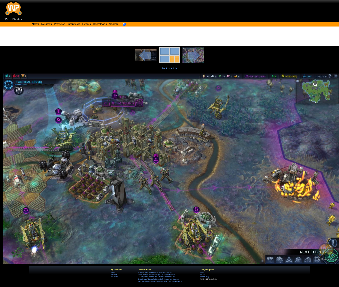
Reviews (46, 24)
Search (113, 24)
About (202, 272)
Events (86, 24)
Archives (114, 275)
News (113, 272)
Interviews (73, 24)
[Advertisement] (169, 36)
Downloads (100, 24)
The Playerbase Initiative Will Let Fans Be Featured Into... (157, 277)
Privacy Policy (204, 277)
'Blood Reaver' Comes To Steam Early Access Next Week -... (158, 279)
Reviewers (114, 277)
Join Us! (202, 275)
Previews (59, 24)
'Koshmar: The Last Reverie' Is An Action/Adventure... (156, 272)
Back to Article (169, 68)
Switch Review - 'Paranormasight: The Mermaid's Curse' (157, 275)
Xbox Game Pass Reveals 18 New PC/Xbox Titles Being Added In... (160, 281)
